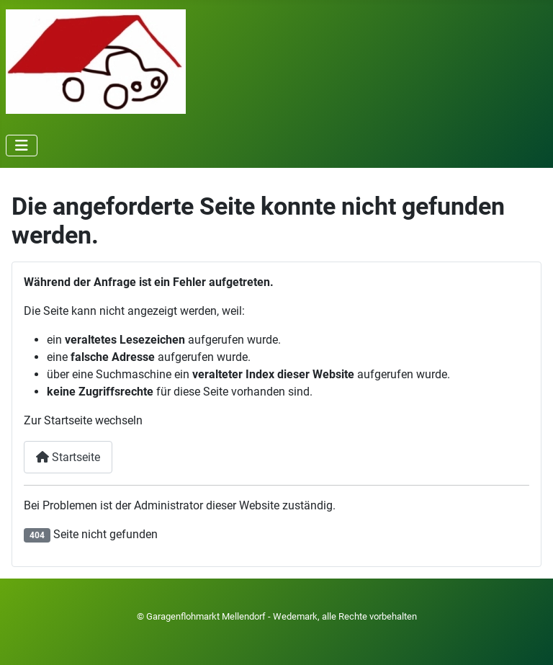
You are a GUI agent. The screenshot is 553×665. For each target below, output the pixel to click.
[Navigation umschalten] (21, 145)
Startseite (68, 457)
